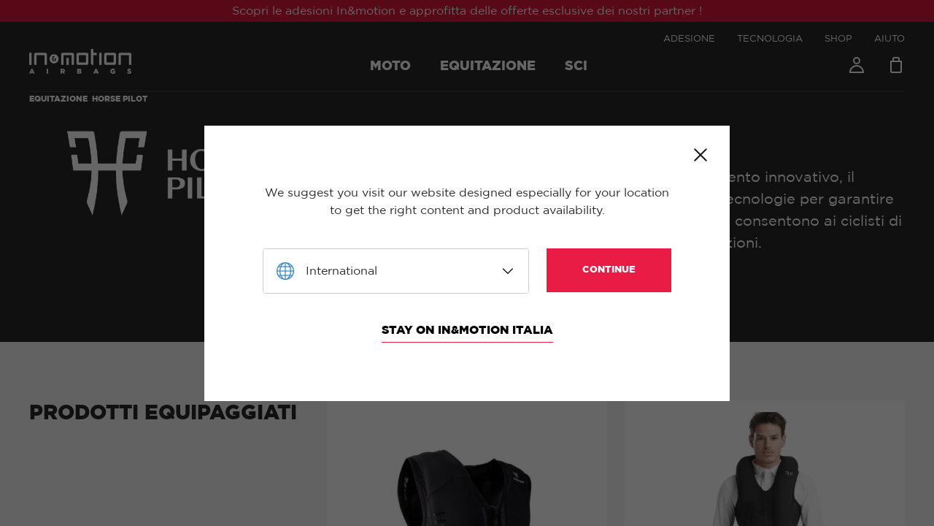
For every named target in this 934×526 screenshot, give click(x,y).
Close (700, 155)
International (341, 271)
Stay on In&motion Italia (467, 330)
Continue (609, 270)
